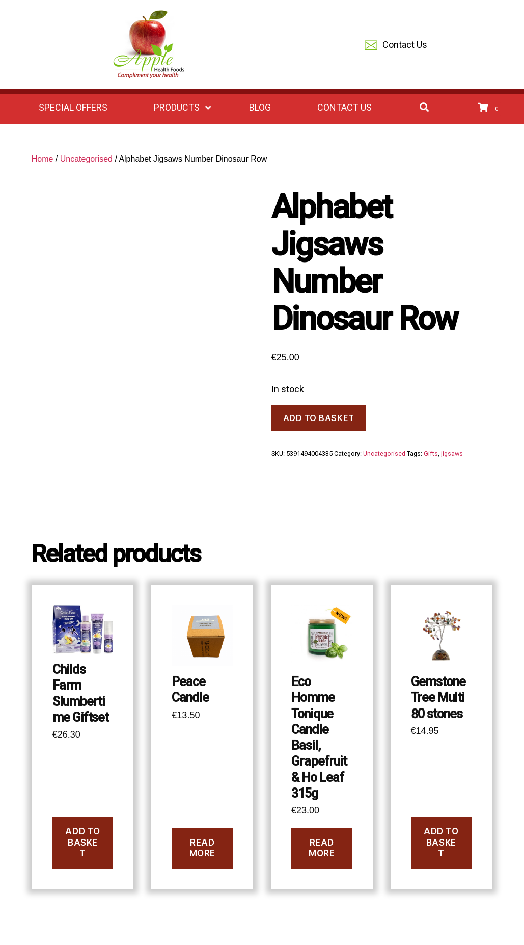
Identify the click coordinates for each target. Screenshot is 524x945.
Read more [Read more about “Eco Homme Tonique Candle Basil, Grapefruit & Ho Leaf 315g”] (322, 847)
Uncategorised (86, 158)
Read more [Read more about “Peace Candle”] (202, 847)
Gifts (431, 453)
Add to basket (318, 418)
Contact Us (396, 45)
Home (42, 158)
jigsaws (452, 453)
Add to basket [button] (82, 842)
